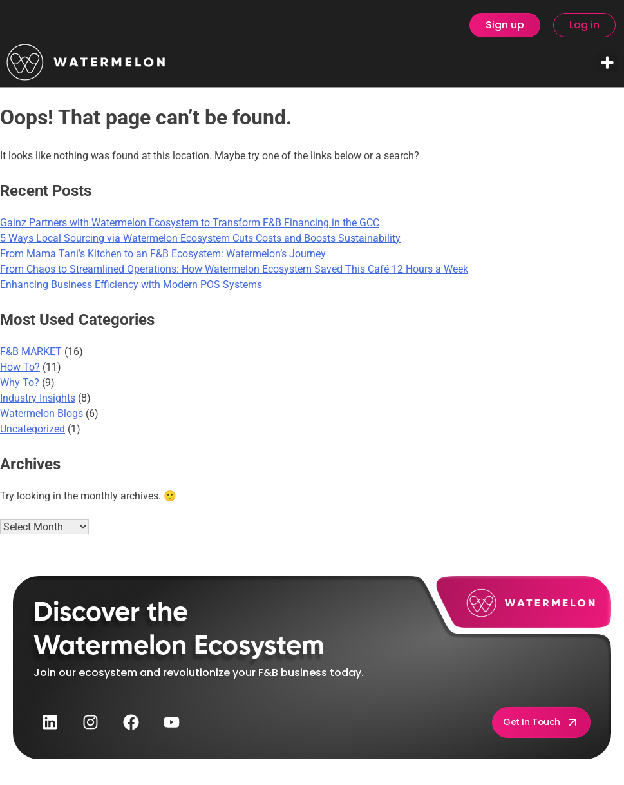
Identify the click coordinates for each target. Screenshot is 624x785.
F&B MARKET (31, 351)
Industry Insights (37, 398)
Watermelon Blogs (41, 413)
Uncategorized (32, 429)
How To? (20, 367)
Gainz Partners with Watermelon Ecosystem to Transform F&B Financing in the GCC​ (189, 223)
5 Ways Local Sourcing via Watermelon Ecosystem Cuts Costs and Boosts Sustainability (200, 238)
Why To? (19, 382)
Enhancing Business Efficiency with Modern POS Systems (131, 284)
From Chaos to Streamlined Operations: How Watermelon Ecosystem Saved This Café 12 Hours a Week (234, 269)
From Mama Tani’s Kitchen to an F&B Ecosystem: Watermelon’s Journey (163, 253)
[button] (607, 62)
